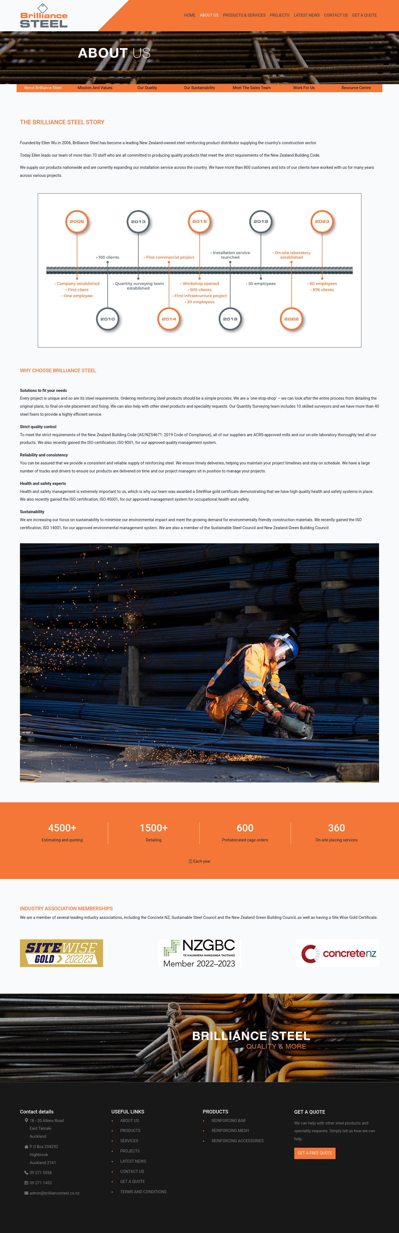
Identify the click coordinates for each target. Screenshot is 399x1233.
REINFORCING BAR (228, 1120)
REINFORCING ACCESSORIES (238, 1141)
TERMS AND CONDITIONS (143, 1192)
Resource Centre (356, 88)
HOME (189, 15)
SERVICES (129, 1141)
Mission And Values (95, 88)
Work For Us (304, 88)
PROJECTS (279, 15)
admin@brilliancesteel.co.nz (55, 1193)
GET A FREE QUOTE (315, 1153)
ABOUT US (209, 15)
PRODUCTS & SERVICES (244, 15)
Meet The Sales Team (252, 88)
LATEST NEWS (306, 15)
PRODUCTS (130, 1130)
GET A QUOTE (364, 15)
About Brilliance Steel (43, 88)
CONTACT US (336, 15)
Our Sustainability (199, 88)
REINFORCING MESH (230, 1130)
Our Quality (147, 88)
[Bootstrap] (309, 1113)
